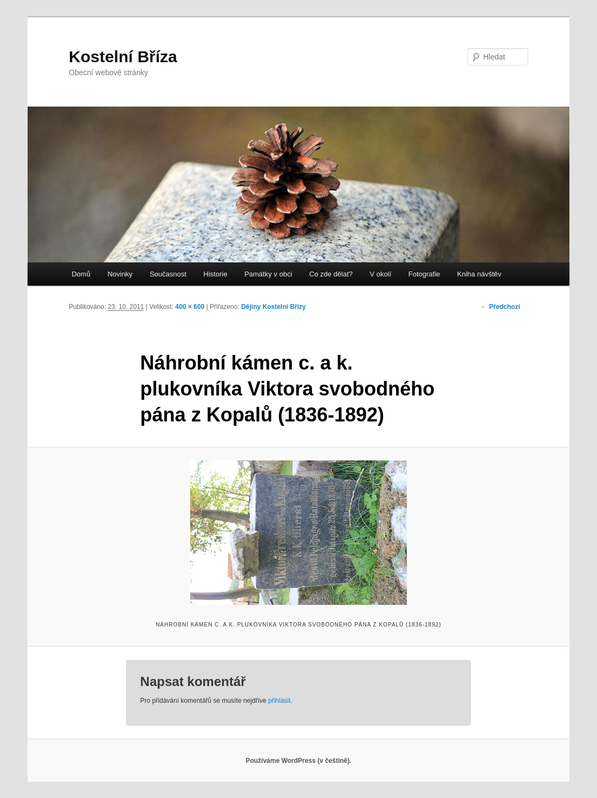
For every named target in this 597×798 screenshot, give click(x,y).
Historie (216, 274)
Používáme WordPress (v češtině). (298, 760)
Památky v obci (268, 274)
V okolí (381, 274)
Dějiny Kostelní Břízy (273, 307)
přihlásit (279, 700)
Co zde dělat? (331, 274)
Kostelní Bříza (123, 56)
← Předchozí (500, 307)
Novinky (119, 274)
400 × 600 (190, 307)
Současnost (168, 274)
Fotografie (424, 274)
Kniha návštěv (479, 274)
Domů (81, 274)
